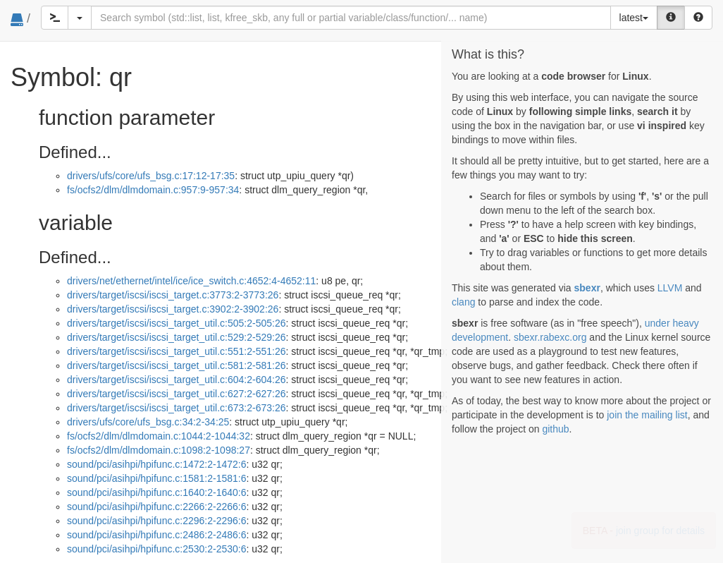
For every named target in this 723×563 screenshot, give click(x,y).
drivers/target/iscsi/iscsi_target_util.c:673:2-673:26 (176, 407)
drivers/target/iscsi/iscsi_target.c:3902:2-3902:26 (172, 309)
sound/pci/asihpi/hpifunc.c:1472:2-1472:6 (157, 464)
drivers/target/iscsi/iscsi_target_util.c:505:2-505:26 (176, 323)
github (555, 429)
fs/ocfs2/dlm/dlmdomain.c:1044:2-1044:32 (158, 436)
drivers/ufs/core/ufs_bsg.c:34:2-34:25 (148, 422)
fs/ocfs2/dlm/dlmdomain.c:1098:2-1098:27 (158, 450)
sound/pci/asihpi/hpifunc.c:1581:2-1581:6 (157, 478)
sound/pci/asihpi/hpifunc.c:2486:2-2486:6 (157, 534)
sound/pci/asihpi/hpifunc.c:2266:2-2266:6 (157, 506)
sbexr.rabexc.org (550, 337)
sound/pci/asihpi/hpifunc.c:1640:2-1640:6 (157, 492)
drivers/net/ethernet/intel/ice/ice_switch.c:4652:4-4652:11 (191, 280)
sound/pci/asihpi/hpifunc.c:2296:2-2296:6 (157, 520)
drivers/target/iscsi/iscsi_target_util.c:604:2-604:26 (176, 379)
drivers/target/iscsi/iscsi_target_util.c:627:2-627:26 (176, 393)
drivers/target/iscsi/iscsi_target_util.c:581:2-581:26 (176, 365)
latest (633, 17)
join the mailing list (647, 414)
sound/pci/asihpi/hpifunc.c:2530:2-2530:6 (157, 549)
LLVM (670, 287)
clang (463, 302)
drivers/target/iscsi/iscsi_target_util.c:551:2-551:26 (176, 351)
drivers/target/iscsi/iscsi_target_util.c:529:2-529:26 (176, 337)
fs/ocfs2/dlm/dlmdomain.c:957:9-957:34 (153, 189)
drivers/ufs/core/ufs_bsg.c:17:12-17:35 (151, 175)
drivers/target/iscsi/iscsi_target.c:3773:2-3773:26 (172, 295)
